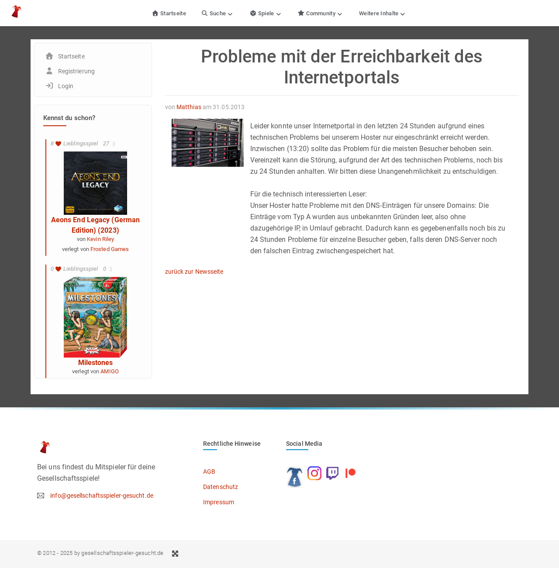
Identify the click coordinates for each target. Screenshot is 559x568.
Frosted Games (109, 249)
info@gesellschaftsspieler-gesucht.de (101, 495)
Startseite (169, 13)
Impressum (218, 502)
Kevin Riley (100, 239)
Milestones (95, 362)
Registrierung (76, 71)
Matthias (188, 106)
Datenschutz (220, 486)
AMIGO (109, 371)
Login (66, 86)
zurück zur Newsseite (194, 271)
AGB (209, 471)
